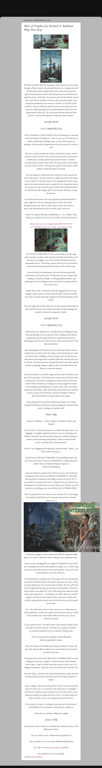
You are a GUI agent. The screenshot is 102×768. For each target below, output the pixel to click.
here (45, 741)
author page (53, 747)
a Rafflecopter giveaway (33, 757)
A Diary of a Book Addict (21, 10)
